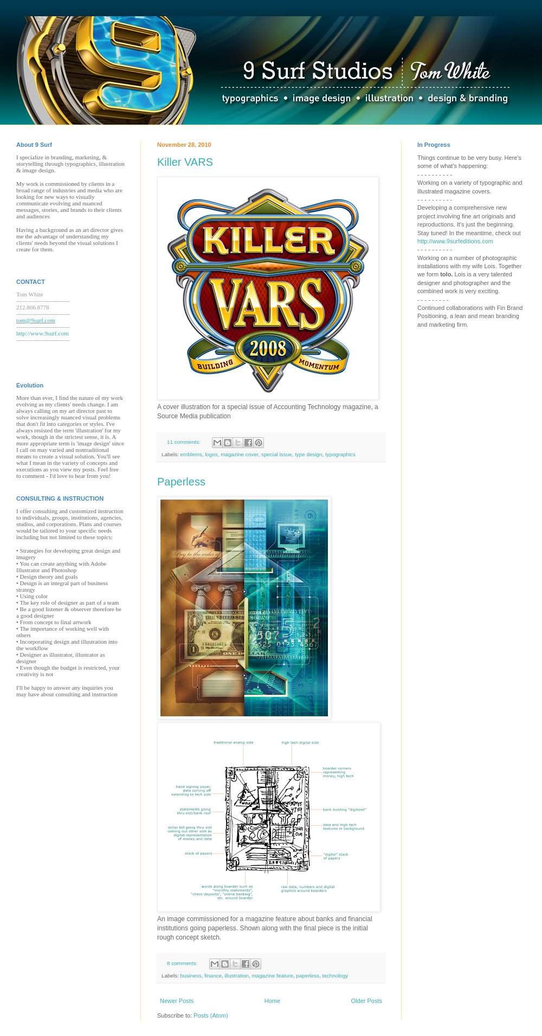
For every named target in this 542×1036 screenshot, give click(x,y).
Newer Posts (176, 1001)
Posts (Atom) (210, 1015)
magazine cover (239, 454)
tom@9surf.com (35, 320)
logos (211, 454)
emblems (191, 454)
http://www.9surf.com (42, 333)
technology (335, 976)
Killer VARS (185, 162)
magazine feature (272, 976)
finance (213, 976)
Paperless (181, 482)
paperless (307, 976)
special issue (276, 454)
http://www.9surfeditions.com (455, 241)
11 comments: (184, 442)
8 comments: (183, 963)
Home (272, 1001)
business (191, 976)
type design (308, 454)
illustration (236, 976)
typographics (340, 454)
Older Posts (366, 1001)
